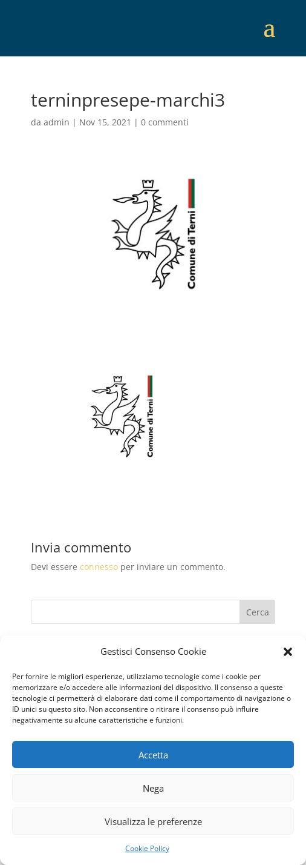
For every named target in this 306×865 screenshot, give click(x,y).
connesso (99, 566)
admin (57, 122)
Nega (153, 788)
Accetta (153, 755)
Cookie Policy (147, 848)
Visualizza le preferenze (153, 821)
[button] (288, 652)
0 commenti (165, 122)
